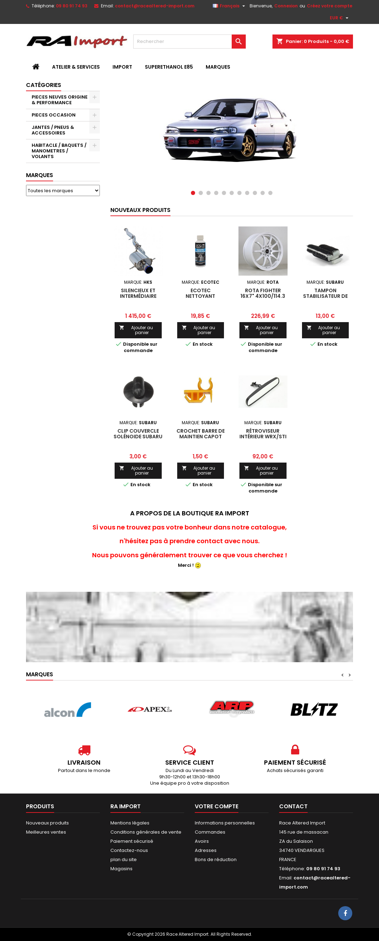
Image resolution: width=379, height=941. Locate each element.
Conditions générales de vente (145, 832)
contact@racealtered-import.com (154, 6)
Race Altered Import (302, 823)
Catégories (43, 85)
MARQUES (218, 66)
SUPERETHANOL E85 (169, 66)
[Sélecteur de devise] (340, 18)
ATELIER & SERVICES (76, 66)
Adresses (206, 850)
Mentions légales (129, 823)
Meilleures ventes (46, 832)
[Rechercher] (189, 41)
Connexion (286, 6)
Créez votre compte (329, 6)
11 (270, 193)
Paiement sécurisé (131, 841)
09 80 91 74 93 (72, 6)
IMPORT (122, 66)
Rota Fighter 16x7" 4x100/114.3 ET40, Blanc (262, 296)
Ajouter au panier (136, 330)
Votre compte (216, 806)
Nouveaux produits (140, 210)
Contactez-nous (129, 850)
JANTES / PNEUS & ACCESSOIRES (53, 130)
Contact (293, 806)
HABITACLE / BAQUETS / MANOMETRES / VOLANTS (59, 151)
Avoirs (202, 841)
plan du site (123, 859)
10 (263, 193)
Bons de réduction (216, 859)
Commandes (210, 832)
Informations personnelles (225, 823)
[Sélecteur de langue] (230, 6)
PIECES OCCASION (54, 115)
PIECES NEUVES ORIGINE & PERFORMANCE (60, 100)
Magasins (121, 868)
